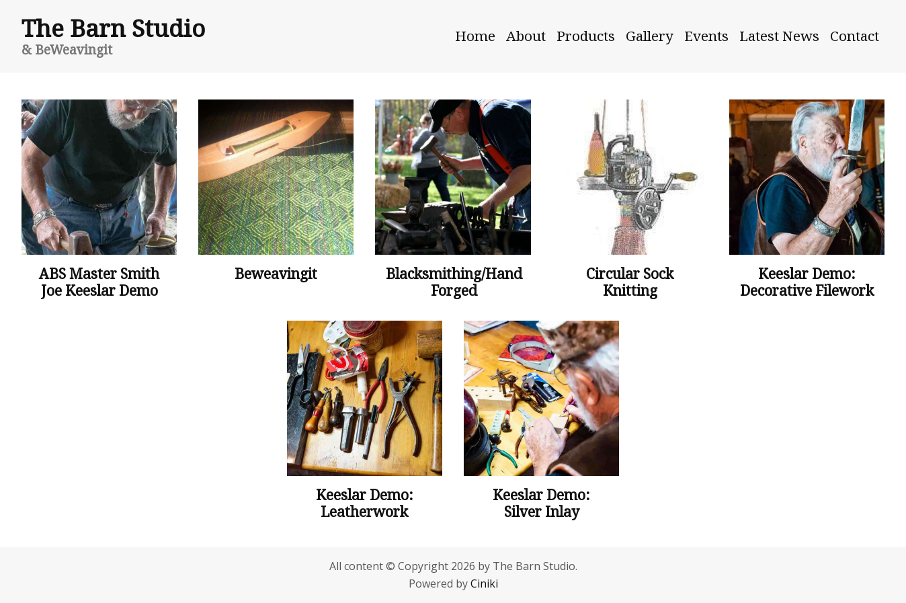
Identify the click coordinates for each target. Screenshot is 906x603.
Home (475, 35)
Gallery (649, 35)
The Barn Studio (113, 27)
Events (706, 35)
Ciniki (484, 583)
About (526, 35)
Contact (854, 35)
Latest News (779, 35)
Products (586, 35)
